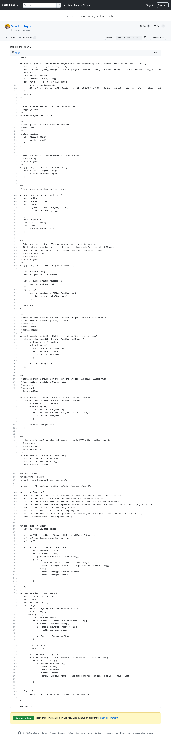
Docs (90, 733)
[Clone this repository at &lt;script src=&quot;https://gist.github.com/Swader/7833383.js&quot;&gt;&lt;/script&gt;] (129, 38)
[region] (85, 382)
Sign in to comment (108, 717)
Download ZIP (158, 37)
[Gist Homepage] (11, 5)
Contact (98, 733)
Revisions (27, 37)
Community (81, 733)
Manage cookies (111, 733)
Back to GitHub (82, 5)
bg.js (27, 26)
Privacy (53, 733)
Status (70, 733)
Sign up (162, 5)
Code (10, 37)
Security (61, 733)
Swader (16, 26)
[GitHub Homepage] (19, 733)
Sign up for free (23, 718)
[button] (144, 38)
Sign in (150, 5)
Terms (44, 733)
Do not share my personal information (137, 733)
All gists (68, 5)
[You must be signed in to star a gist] (144, 26)
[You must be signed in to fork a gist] (159, 26)
